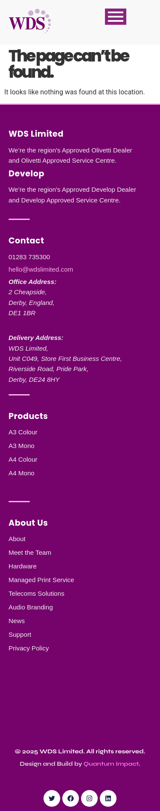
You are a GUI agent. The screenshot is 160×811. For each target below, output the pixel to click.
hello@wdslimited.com (41, 269)
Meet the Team (30, 552)
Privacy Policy (29, 648)
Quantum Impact (111, 763)
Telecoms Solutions (36, 593)
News (17, 620)
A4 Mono (22, 473)
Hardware (23, 566)
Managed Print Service (41, 579)
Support (20, 634)
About (17, 538)
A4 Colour (23, 459)
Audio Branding (31, 607)
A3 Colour (23, 432)
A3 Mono (22, 445)
